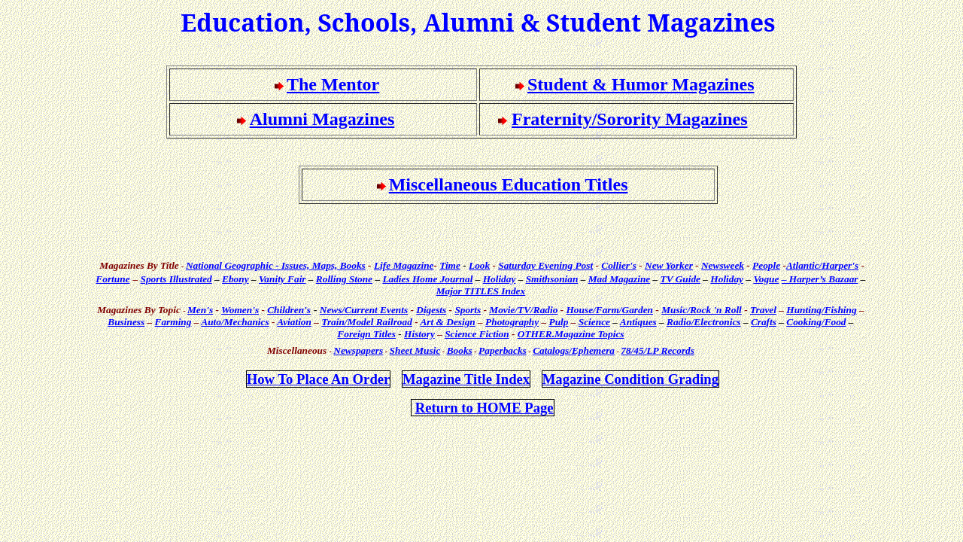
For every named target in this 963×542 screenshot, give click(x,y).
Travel (763, 309)
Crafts (763, 321)
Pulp (559, 321)
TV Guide (680, 279)
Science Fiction (477, 334)
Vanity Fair (282, 279)
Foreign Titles (366, 334)
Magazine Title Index (466, 379)
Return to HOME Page (484, 408)
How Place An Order (318, 379)
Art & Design (447, 321)
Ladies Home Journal (427, 279)
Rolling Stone (344, 279)
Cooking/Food (816, 321)
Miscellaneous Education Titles (508, 184)
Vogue (766, 279)
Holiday (499, 279)
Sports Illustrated (176, 279)
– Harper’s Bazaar (820, 279)
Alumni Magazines (322, 119)
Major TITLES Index (481, 291)
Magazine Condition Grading (630, 379)
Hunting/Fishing (821, 309)
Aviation (294, 321)
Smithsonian (552, 279)
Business (126, 321)
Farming (173, 321)
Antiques (638, 321)
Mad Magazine (619, 279)
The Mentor (333, 84)
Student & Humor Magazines (641, 84)
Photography (512, 321)
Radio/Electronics (703, 321)
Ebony (235, 279)
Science (594, 321)
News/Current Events (364, 309)
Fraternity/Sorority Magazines (629, 119)
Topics (571, 334)
